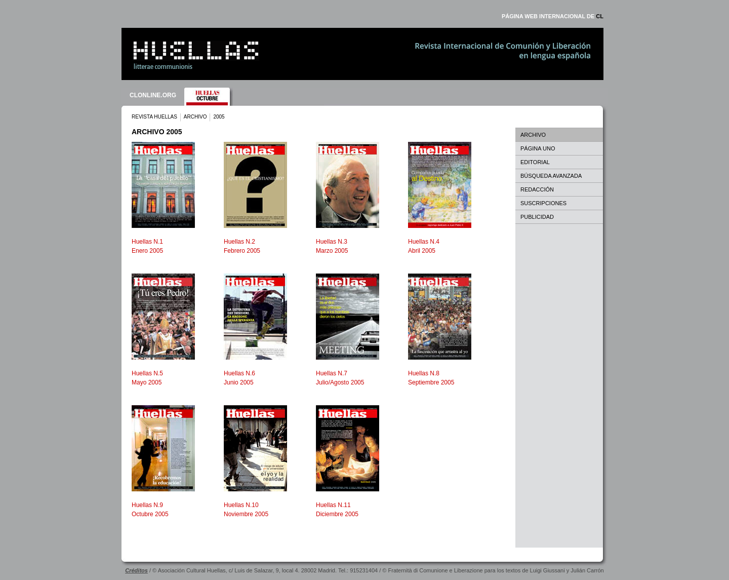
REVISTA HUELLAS (154, 117)
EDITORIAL (535, 162)
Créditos (136, 570)
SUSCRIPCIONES (543, 203)
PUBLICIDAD (537, 217)
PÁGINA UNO (537, 148)
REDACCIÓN (537, 189)
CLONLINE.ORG (153, 95)
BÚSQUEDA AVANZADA (551, 176)
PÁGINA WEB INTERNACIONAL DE (552, 16)
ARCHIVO (195, 117)
